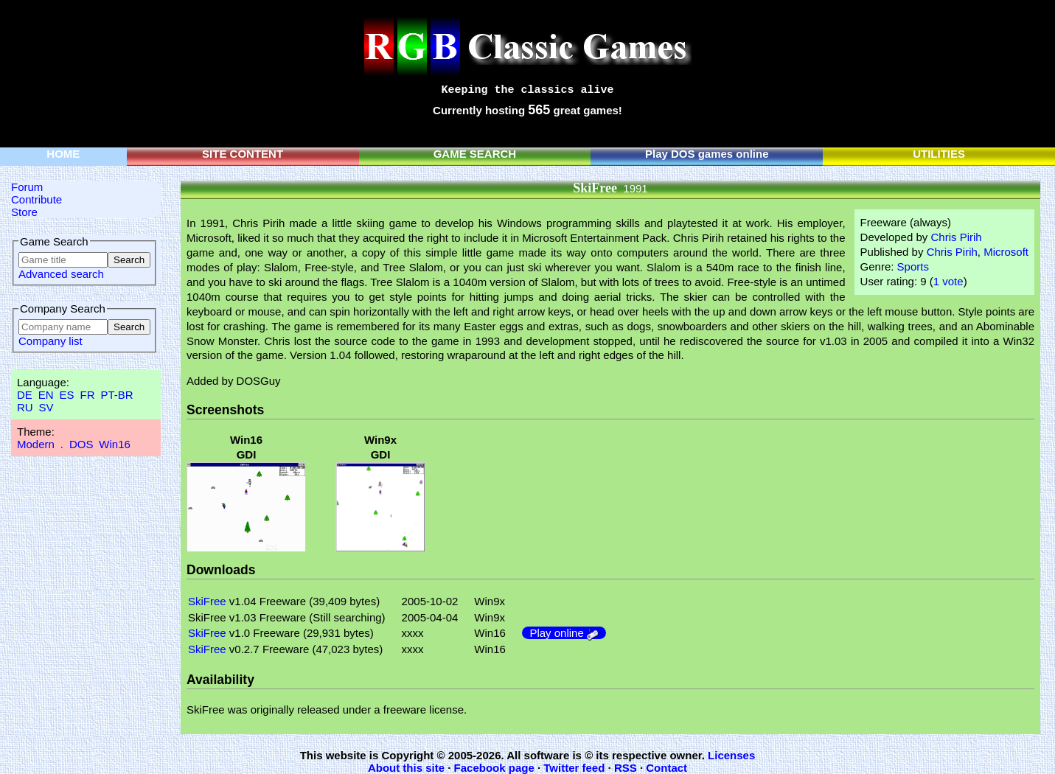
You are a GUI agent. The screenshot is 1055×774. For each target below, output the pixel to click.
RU (25, 407)
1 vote (948, 281)
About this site (406, 767)
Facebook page (494, 767)
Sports (913, 266)
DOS (81, 444)
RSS (625, 767)
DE (24, 394)
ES (67, 394)
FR (87, 394)
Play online (564, 633)
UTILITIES (939, 153)
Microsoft (1005, 251)
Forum (27, 187)
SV (46, 407)
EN (46, 394)
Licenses (731, 755)
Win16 (114, 444)
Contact (666, 767)
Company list (50, 341)
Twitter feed (574, 767)
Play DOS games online (707, 153)
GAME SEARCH (475, 153)
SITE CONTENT (242, 153)
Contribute (36, 199)
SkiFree (207, 601)
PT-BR (116, 394)
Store (24, 212)
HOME (63, 153)
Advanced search (61, 274)
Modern (36, 444)
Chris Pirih (955, 237)
